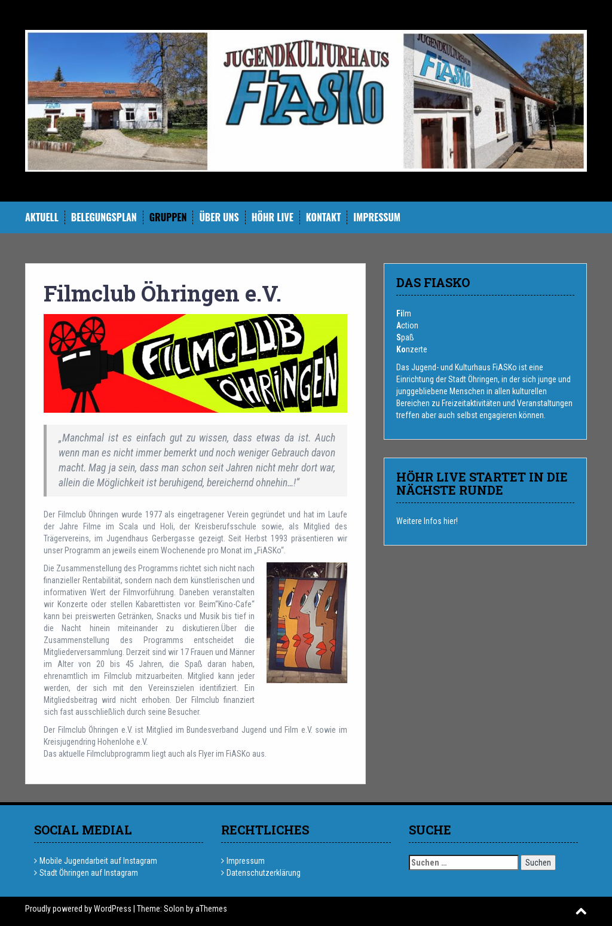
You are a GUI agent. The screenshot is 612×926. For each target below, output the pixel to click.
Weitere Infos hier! (427, 521)
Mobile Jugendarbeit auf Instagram (98, 861)
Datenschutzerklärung (264, 873)
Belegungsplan (104, 217)
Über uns (218, 217)
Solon (174, 908)
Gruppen (168, 217)
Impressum (376, 217)
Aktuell (42, 217)
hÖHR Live (272, 217)
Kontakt (323, 217)
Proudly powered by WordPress (78, 908)
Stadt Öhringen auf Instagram (88, 873)
